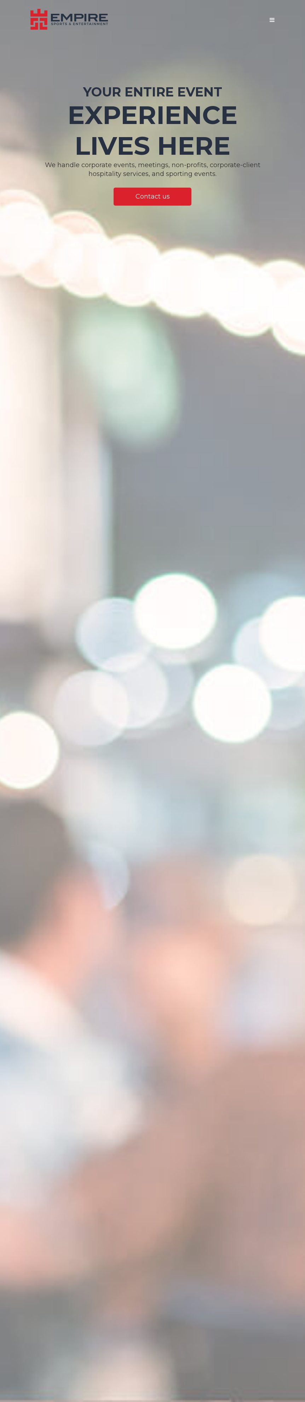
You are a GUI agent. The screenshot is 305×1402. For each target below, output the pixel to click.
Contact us (153, 196)
